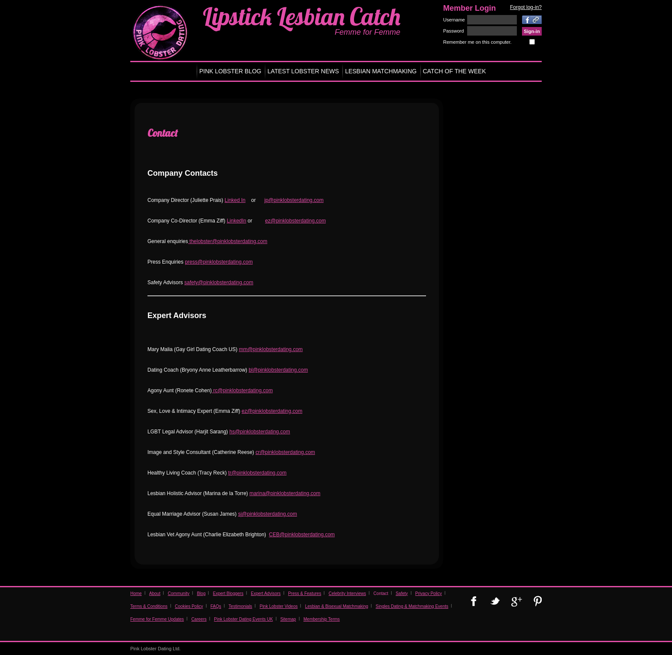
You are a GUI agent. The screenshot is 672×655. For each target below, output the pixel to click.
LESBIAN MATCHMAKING (381, 71)
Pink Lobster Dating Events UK (243, 619)
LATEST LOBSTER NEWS (303, 71)
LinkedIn (236, 221)
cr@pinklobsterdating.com (285, 452)
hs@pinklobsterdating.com (259, 432)
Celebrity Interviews (347, 593)
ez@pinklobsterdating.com (295, 221)
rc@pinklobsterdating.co (240, 391)
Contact (380, 593)
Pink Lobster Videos (279, 606)
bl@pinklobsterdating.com (278, 370)
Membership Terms (321, 619)
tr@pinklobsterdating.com (257, 473)
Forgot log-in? (526, 7)
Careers (199, 619)
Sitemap (288, 619)
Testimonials (240, 606)
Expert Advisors (265, 593)
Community (179, 593)
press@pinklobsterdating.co (216, 262)
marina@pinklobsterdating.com (285, 493)
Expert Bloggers (228, 593)
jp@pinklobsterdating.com (294, 200)
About (154, 593)
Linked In (235, 200)
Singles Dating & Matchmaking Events (411, 606)
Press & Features (304, 593)
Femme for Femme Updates (157, 619)
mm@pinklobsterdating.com (271, 349)
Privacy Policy (428, 593)
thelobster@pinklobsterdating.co (225, 241)
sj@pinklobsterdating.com (267, 514)
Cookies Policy (189, 606)
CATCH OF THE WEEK (454, 71)
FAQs (215, 606)
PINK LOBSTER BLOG (230, 71)
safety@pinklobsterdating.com (218, 282)
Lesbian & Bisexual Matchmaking (336, 606)
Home (136, 593)
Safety (402, 593)
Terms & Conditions (149, 606)
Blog (201, 593)
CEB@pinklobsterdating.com (302, 535)
